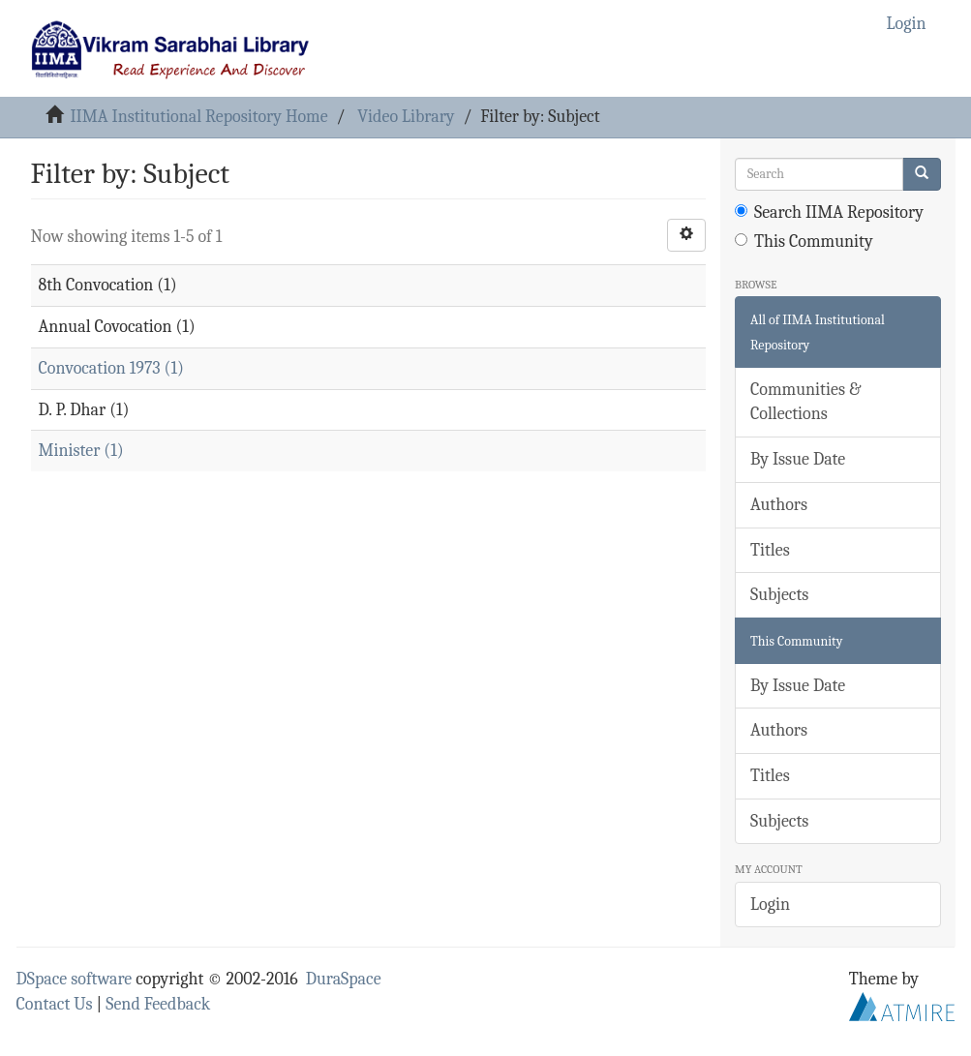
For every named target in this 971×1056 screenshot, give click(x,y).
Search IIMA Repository (829, 212)
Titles (770, 550)
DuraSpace (343, 979)
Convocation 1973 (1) (111, 368)
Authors (778, 505)
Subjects (779, 595)
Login (770, 904)
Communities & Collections (805, 402)
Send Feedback (158, 1004)
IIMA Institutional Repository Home (198, 116)
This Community (804, 241)
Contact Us (54, 1004)
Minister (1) (81, 450)
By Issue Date (797, 459)
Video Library (405, 116)
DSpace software (74, 979)
